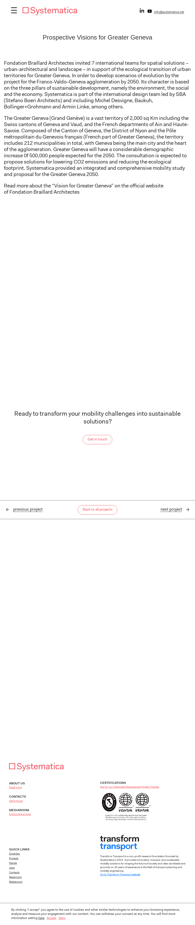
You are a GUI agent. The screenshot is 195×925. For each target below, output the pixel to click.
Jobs (12, 868)
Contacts (14, 872)
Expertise (14, 854)
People (13, 863)
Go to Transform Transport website (120, 875)
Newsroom (15, 877)
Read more (15, 787)
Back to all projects (98, 510)
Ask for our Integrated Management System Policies (129, 787)
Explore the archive (20, 814)
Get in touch (97, 439)
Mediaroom (16, 882)
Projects (13, 858)
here (41, 918)
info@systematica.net (169, 12)
